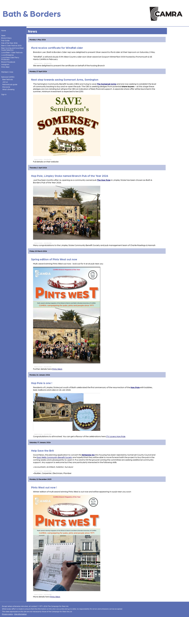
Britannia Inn (88, 454)
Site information (20, 614)
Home (3, 30)
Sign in (3, 94)
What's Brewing (8, 89)
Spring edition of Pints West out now (54, 259)
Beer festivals (7, 79)
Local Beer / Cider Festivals (12, 52)
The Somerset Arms (106, 84)
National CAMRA (7, 77)
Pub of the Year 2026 (9, 43)
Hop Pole (135, 387)
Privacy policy (7, 614)
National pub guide (9, 84)
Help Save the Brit (42, 450)
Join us (5, 82)
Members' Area (7, 72)
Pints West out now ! (44, 487)
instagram (5, 64)
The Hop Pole (103, 180)
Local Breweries (7, 55)
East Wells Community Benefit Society (54, 457)
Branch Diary (6, 38)
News (3, 35)
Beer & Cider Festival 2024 (11, 45)
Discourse (6, 87)
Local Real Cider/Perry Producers (10, 58)
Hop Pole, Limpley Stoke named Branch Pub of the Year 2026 (69, 175)
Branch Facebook (8, 62)
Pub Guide (5, 40)
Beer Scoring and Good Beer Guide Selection (12, 49)
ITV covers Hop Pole (115, 436)
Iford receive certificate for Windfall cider (57, 47)
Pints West (5, 67)
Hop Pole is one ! (41, 383)
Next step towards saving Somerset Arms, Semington (64, 79)
